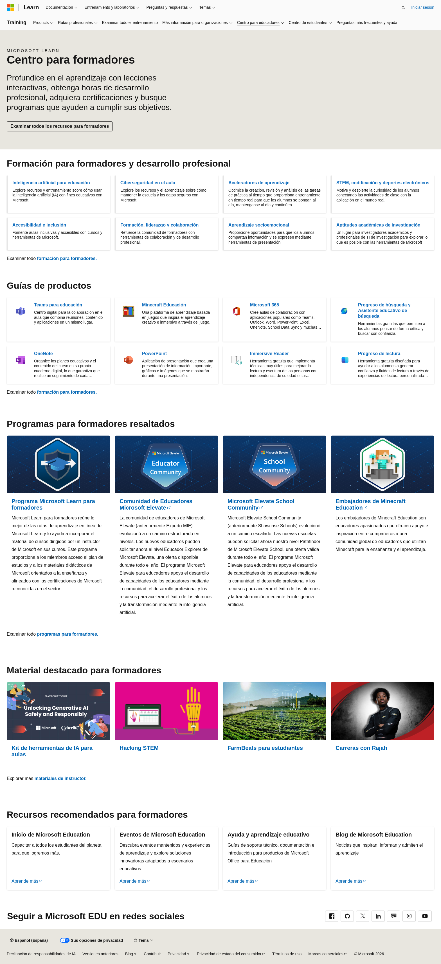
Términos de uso (287, 954)
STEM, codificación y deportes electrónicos (382, 182)
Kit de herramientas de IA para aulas (52, 751)
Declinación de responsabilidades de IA (41, 954)
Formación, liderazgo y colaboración (159, 225)
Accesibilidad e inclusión (39, 225)
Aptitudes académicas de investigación (378, 225)
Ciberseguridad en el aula (147, 182)
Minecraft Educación (164, 304)
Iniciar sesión (422, 7)
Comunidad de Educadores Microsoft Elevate (156, 504)
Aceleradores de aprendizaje (258, 182)
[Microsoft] (10, 7)
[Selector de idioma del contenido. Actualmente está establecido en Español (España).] (29, 940)
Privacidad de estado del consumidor (229, 954)
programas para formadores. (67, 634)
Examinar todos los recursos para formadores (59, 126)
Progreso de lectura (379, 353)
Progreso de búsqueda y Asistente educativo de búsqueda (384, 310)
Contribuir (152, 954)
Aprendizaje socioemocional (258, 225)
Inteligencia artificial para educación (51, 182)
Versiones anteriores (100, 954)
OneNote (43, 353)
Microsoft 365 (264, 304)
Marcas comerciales (325, 954)
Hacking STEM (139, 748)
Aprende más (25, 881)
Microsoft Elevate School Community (261, 504)
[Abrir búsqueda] (403, 8)
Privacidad (177, 954)
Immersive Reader (269, 353)
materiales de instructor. (61, 778)
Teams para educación (58, 304)
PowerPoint (154, 353)
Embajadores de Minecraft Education (371, 504)
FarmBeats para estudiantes (265, 748)
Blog (129, 954)
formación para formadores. (67, 258)
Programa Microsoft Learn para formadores (53, 504)
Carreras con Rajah (361, 748)
